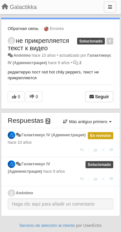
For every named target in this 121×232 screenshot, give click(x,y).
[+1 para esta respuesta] (95, 150)
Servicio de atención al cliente (47, 225)
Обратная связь (23, 28)
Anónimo (21, 55)
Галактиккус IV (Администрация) (53, 135)
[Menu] (110, 7)
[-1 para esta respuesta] (111, 150)
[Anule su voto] (103, 150)
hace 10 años (20, 142)
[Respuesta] (82, 150)
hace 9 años (54, 171)
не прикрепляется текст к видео (38, 44)
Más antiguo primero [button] (87, 121)
